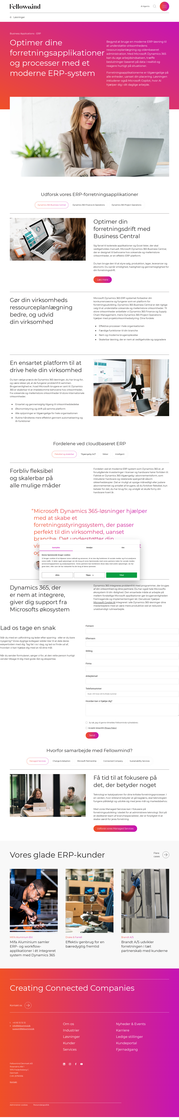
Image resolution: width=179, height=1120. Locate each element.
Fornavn (90, 626)
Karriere (122, 1030)
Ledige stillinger (129, 1037)
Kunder (69, 1043)
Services (70, 1049)
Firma (88, 663)
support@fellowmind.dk (23, 1029)
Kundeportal (126, 1043)
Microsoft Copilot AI (104, 602)
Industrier (71, 1030)
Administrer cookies (19, 1105)
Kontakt (13, 1082)
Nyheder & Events (131, 1024)
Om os (68, 1024)
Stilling (89, 651)
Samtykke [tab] (56, 547)
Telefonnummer (94, 688)
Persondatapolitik (41, 1105)
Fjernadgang (127, 1049)
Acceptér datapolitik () (102, 728)
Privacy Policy (110, 728)
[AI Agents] (145, 6)
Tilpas (89, 575)
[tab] (51, 205)
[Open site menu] (164, 6)
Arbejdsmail (92, 676)
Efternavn (90, 638)
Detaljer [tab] (89, 547)
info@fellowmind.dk (21, 1026)
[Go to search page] (154, 6)
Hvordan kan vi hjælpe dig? (99, 701)
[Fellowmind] (26, 6)
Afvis (57, 575)
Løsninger (71, 1037)
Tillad (121, 575)
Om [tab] (123, 547)
